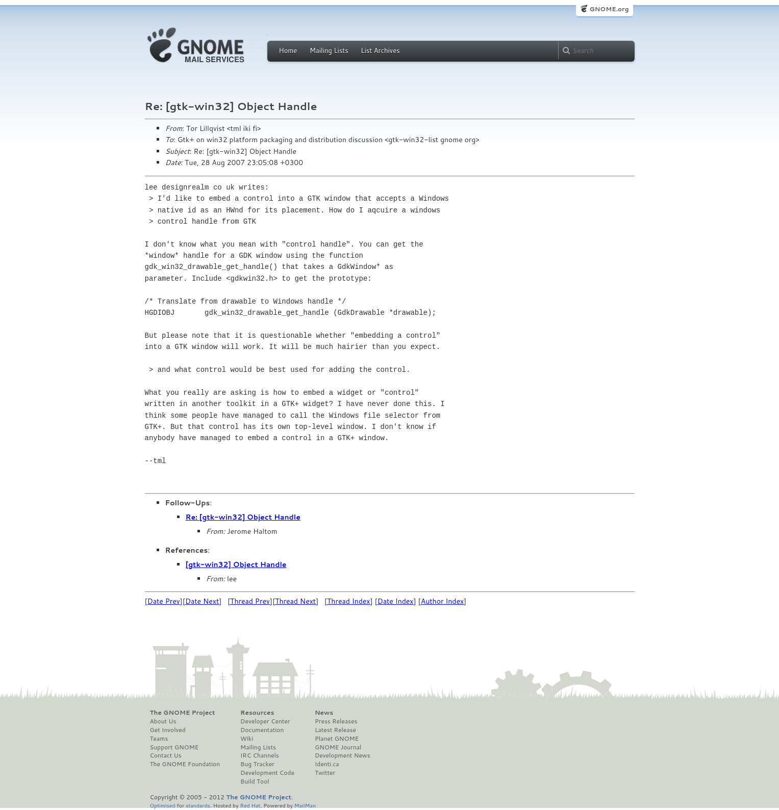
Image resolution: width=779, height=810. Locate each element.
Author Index (442, 601)
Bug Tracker (257, 764)
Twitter (325, 773)
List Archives (380, 50)
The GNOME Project (182, 713)
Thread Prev (250, 601)
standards (198, 805)
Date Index (396, 601)
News (324, 713)
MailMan (305, 805)
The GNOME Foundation (185, 764)
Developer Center (265, 721)
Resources (257, 713)
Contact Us (166, 755)
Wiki (246, 739)
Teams (159, 739)
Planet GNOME (337, 739)
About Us (163, 721)
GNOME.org (609, 9)
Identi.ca (327, 764)
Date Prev (163, 601)
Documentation (262, 730)
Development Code (267, 773)
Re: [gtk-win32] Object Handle (243, 517)
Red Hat (250, 805)
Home (288, 50)
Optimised (162, 805)
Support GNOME (174, 747)
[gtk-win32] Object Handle (236, 564)
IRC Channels (259, 755)
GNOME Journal (338, 747)
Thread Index (348, 601)
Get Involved (168, 730)
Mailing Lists (329, 50)
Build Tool (254, 781)
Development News (342, 755)
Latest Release (335, 730)
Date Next (202, 601)
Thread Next (295, 601)
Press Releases (336, 721)
